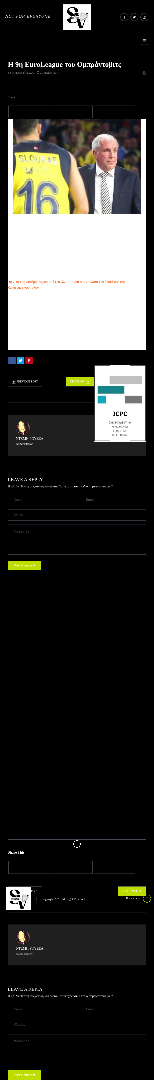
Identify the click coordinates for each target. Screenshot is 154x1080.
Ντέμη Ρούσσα (23, 72)
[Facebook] (124, 17)
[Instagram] (144, 17)
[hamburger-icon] (144, 41)
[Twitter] (134, 17)
